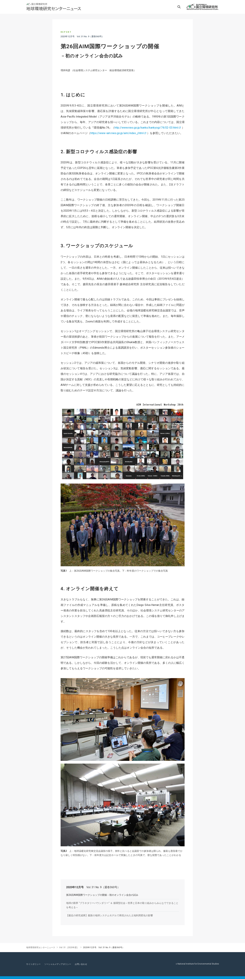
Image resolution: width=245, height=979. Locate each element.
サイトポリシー (33, 964)
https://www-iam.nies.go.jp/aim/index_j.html (117, 133)
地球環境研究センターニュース (40, 947)
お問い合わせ (81, 964)
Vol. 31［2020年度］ (69, 947)
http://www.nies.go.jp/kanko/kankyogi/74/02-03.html (146, 127)
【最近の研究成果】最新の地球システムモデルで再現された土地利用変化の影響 (109, 915)
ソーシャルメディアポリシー (57, 964)
